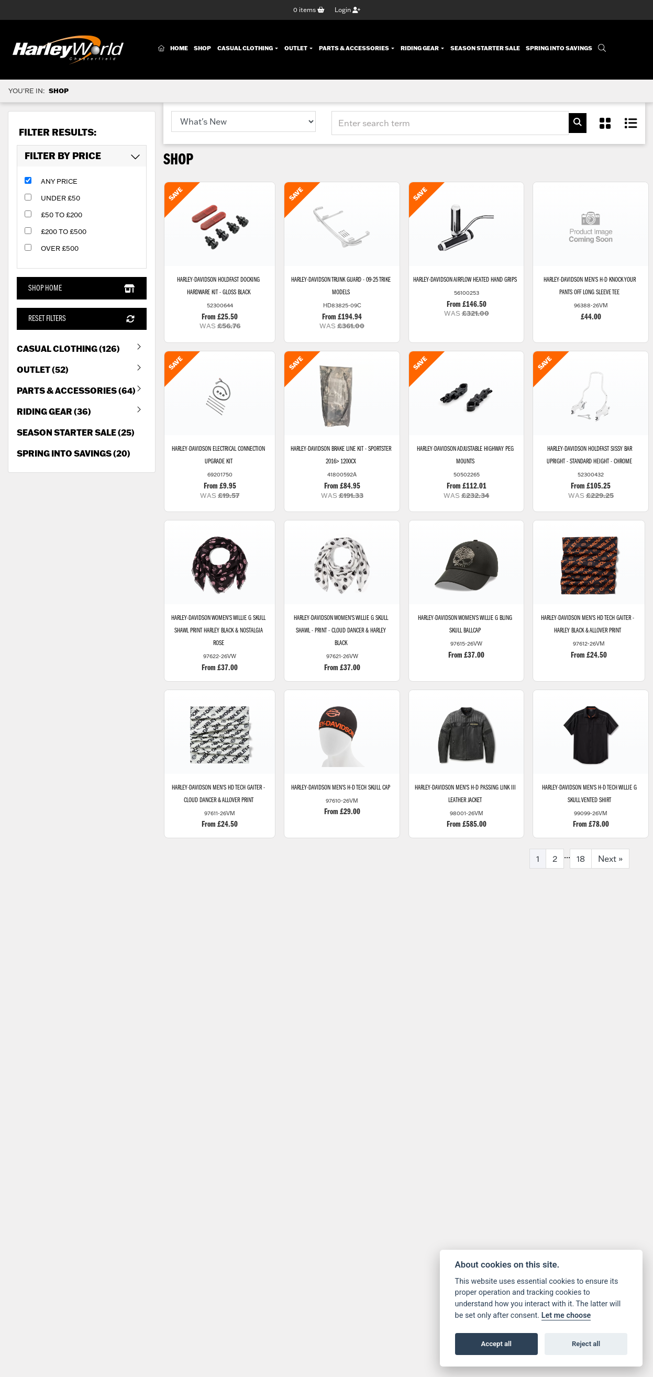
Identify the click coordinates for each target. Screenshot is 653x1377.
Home (179, 48)
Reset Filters (81, 319)
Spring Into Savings (559, 48)
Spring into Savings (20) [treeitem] (73, 453)
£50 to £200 (61, 215)
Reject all (586, 1344)
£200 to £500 (63, 232)
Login (347, 10)
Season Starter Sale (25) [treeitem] (76, 432)
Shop (202, 48)
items (309, 10)
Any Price (59, 181)
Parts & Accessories (354, 48)
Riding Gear (420, 48)
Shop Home (81, 288)
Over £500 (60, 249)
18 (581, 859)
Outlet (296, 48)
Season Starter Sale (485, 48)
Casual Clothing (245, 48)
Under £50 (60, 198)
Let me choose (566, 1315)
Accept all (496, 1344)
